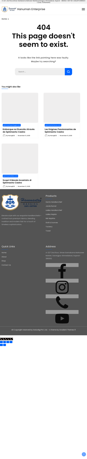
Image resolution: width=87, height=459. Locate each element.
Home (4, 252)
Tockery (49, 226)
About (4, 257)
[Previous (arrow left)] (1, 345)
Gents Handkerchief (54, 202)
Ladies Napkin (51, 214)
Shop (4, 261)
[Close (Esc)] (1, 342)
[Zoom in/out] (11, 342)
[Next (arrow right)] (4, 345)
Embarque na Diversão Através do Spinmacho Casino (19, 130)
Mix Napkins (50, 218)
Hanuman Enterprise (31, 9)
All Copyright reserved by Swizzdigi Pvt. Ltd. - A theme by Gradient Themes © (43, 330)
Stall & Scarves (52, 222)
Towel (48, 231)
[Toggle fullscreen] (7, 342)
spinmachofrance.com (53, 125)
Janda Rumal (51, 206)
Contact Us (6, 265)
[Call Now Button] (6, 339)
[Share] (4, 342)
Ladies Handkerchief (54, 210)
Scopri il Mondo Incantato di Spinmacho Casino (17, 181)
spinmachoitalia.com (10, 176)
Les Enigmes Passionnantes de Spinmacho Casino (60, 130)
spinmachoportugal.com (11, 125)
